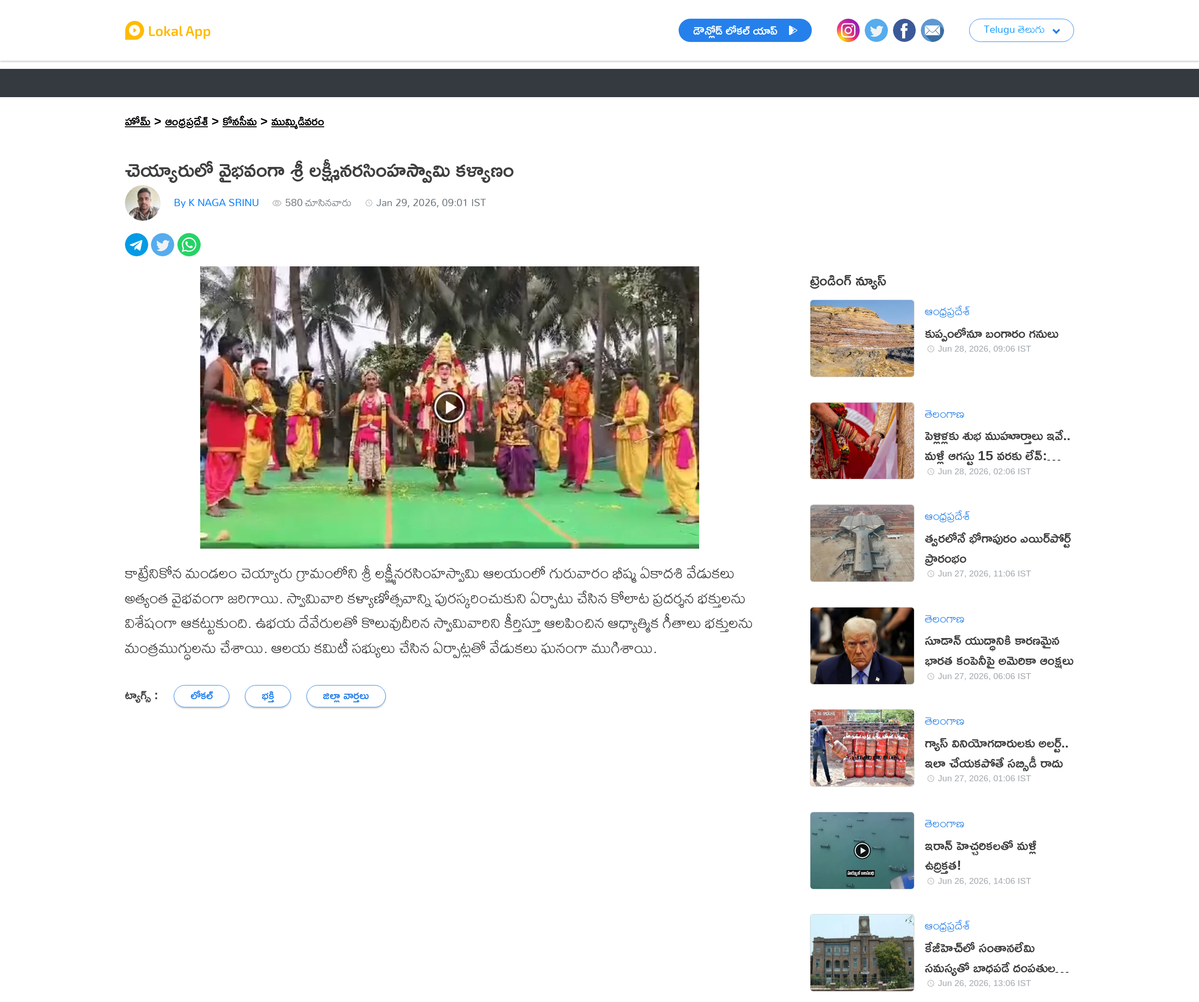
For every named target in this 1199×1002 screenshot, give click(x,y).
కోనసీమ (240, 121)
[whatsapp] (190, 249)
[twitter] (164, 249)
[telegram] (138, 249)
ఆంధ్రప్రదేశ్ (186, 121)
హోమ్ (138, 121)
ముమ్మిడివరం (297, 121)
